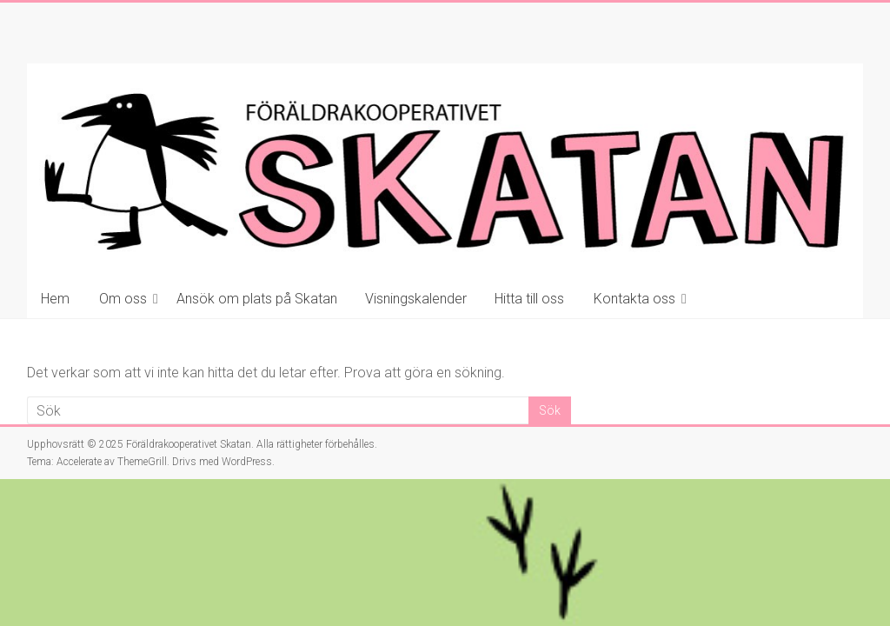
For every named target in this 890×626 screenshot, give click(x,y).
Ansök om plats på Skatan (256, 298)
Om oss (123, 298)
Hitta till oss (529, 298)
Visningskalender (416, 298)
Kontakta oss (634, 298)
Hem (55, 298)
